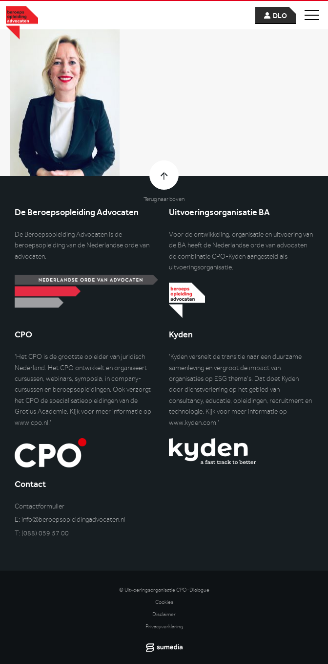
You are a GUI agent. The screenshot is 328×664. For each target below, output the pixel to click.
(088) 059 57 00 (45, 533)
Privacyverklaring (164, 626)
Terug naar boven (164, 199)
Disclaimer (164, 614)
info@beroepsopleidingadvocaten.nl (73, 519)
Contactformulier (39, 506)
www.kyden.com (192, 423)
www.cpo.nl (31, 423)
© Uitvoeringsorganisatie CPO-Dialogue (164, 590)
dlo (280, 16)
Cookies (164, 602)
